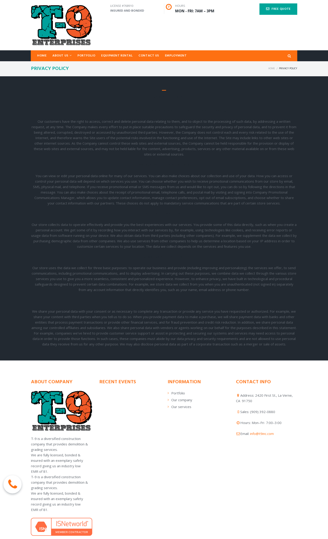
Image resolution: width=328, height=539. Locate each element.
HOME (41, 55)
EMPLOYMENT (176, 55)
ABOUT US (62, 55)
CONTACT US (148, 55)
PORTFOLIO (86, 55)
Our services (181, 406)
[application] (130, 390)
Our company (181, 400)
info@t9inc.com (262, 433)
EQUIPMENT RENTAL (117, 55)
